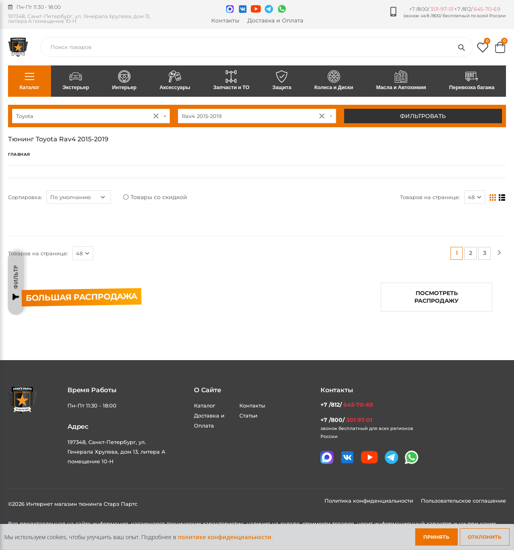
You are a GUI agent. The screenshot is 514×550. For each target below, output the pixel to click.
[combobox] (90, 116)
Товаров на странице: (430, 197)
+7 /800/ (431, 9)
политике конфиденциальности (224, 537)
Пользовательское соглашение (463, 500)
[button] (482, 49)
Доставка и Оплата (275, 20)
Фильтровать (423, 116)
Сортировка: (25, 197)
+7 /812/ (477, 9)
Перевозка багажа (472, 80)
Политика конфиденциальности (369, 500)
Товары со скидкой (155, 197)
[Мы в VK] (243, 9)
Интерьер (124, 80)
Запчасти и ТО (231, 80)
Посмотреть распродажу (436, 296)
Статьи (248, 415)
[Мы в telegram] (269, 9)
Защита (281, 80)
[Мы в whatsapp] (282, 9)
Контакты (225, 20)
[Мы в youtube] (256, 9)
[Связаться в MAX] (230, 9)
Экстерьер (75, 80)
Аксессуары (175, 80)
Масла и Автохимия (401, 80)
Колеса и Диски (333, 80)
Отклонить (485, 537)
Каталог (29, 80)
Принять (436, 537)
